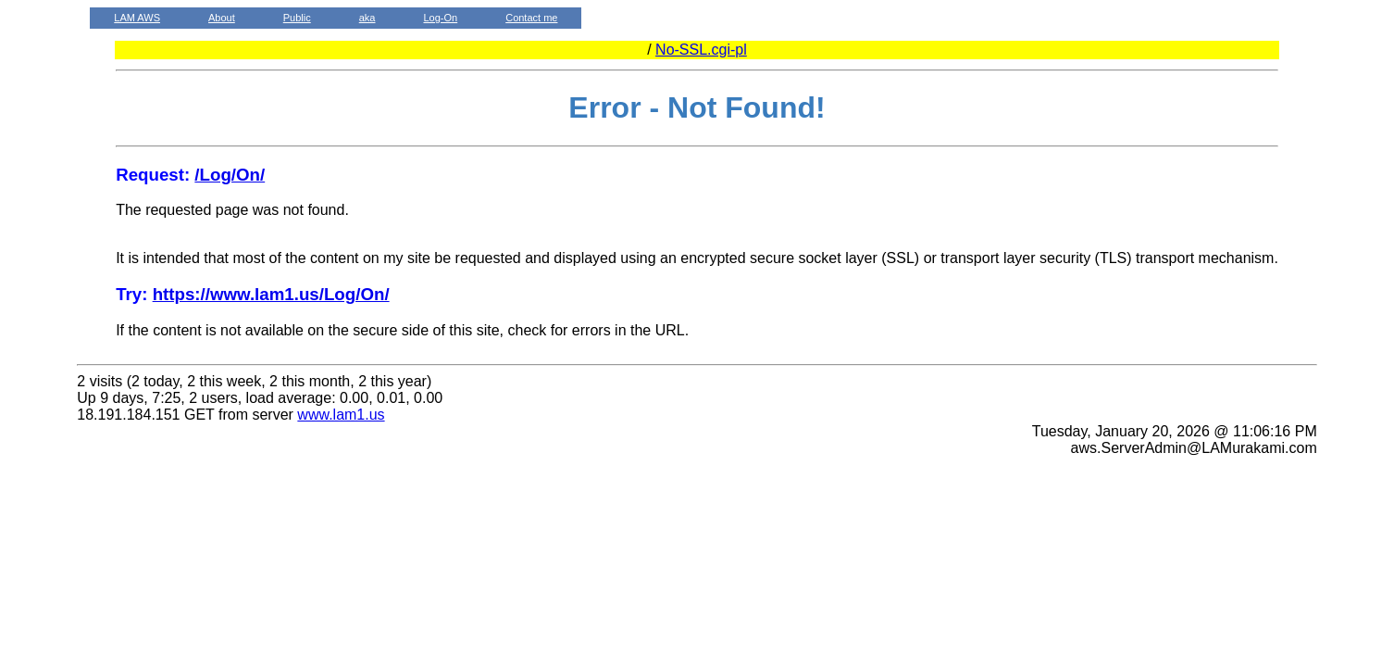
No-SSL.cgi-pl (701, 49)
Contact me (531, 17)
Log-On (440, 17)
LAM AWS (137, 17)
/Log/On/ (229, 174)
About (221, 17)
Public (297, 17)
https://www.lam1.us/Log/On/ (271, 294)
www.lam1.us (340, 414)
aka (367, 17)
